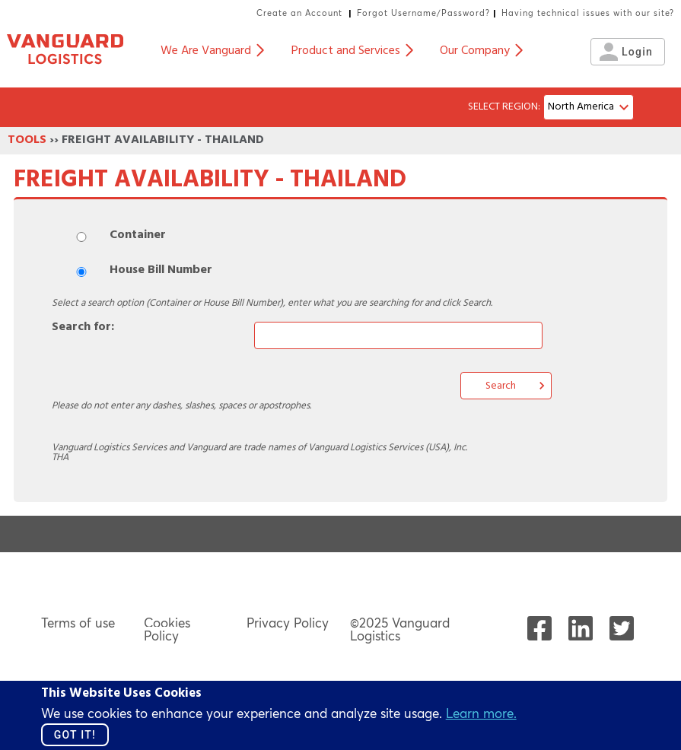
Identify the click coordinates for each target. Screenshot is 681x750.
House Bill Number (161, 271)
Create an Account (299, 13)
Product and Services (351, 51)
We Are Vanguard (212, 51)
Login (628, 52)
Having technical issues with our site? (587, 13)
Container (138, 236)
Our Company (481, 51)
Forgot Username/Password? (423, 13)
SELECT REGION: (504, 107)
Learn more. (481, 713)
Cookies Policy (167, 629)
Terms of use (78, 622)
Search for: (83, 328)
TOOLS (27, 140)
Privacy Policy (288, 622)
